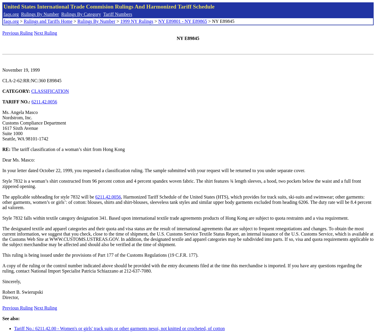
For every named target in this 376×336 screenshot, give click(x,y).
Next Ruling (45, 33)
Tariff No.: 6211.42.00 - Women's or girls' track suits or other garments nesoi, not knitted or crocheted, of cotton (119, 328)
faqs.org (11, 14)
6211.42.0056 (44, 101)
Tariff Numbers (117, 14)
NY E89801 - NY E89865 (182, 21)
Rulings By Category (81, 14)
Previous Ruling (17, 33)
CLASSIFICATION (50, 91)
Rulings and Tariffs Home (48, 21)
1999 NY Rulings (136, 21)
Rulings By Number (40, 14)
